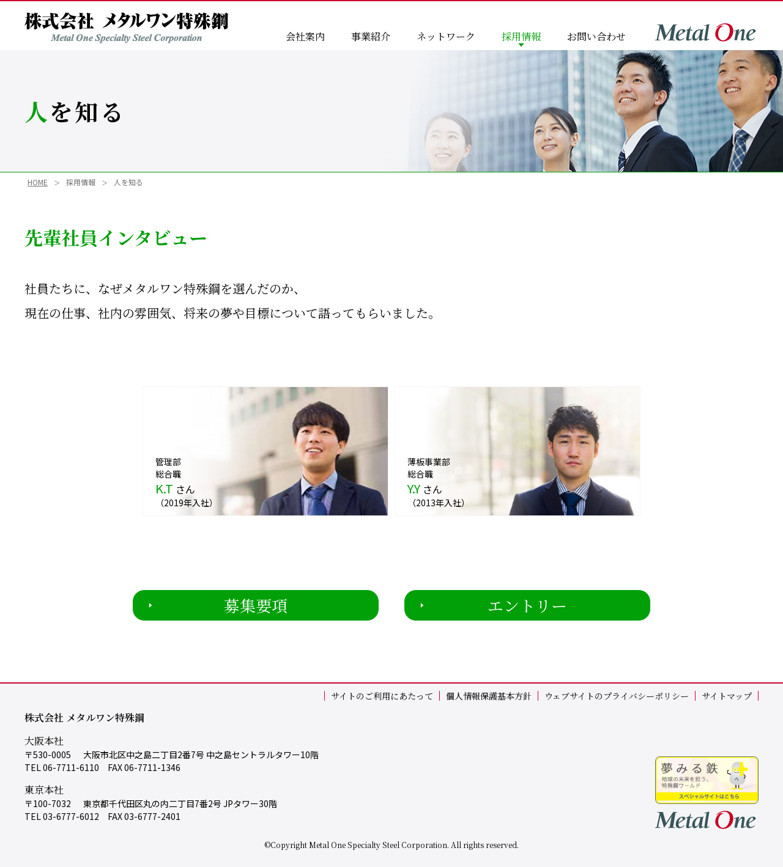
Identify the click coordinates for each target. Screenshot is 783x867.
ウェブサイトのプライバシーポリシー (616, 696)
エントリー (527, 605)
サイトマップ (727, 696)
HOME (38, 182)
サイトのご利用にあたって (382, 696)
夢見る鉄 (707, 780)
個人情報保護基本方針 (489, 696)
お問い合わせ (596, 36)
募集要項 (256, 605)
